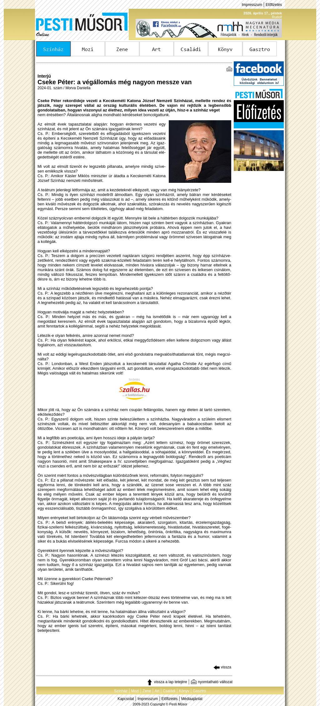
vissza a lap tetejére (167, 682)
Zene (146, 691)
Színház (121, 691)
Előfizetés (274, 5)
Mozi (135, 691)
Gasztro (199, 691)
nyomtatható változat (211, 682)
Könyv (184, 691)
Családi (169, 691)
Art (157, 691)
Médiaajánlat (191, 699)
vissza (222, 667)
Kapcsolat (126, 699)
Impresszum (252, 5)
